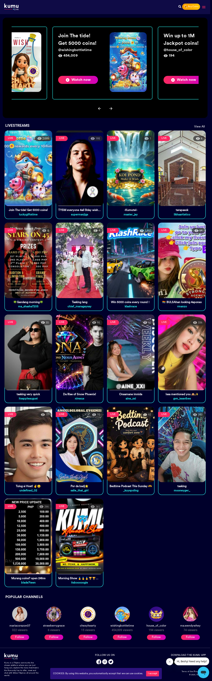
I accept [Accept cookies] (152, 673)
